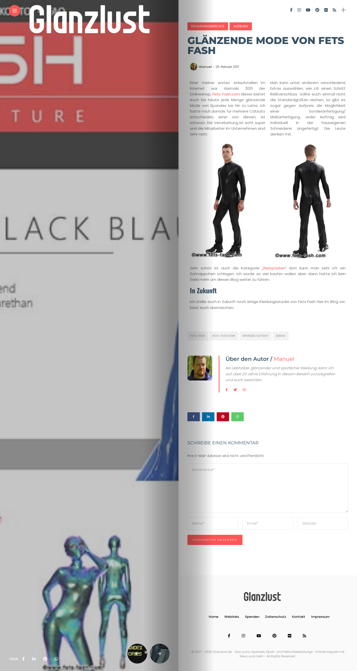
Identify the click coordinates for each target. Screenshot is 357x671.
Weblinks (231, 616)
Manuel (205, 67)
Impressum (320, 616)
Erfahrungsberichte (207, 26)
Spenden (252, 616)
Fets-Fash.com (226, 94)
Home (213, 616)
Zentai (281, 336)
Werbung (240, 26)
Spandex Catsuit (255, 336)
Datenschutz (275, 616)
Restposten (274, 268)
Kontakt (298, 616)
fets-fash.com (223, 336)
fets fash (197, 336)
